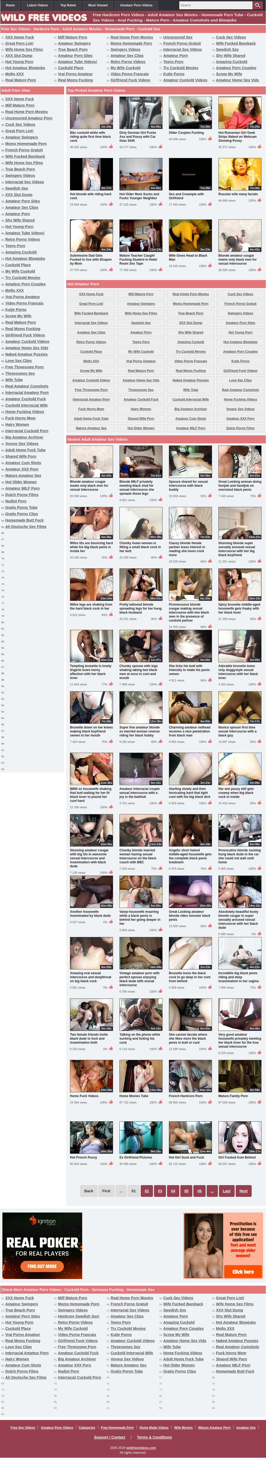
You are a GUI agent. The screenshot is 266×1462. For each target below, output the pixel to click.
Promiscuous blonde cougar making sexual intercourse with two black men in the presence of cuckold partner (189, 612)
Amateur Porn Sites (75, 55)
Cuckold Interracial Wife (26, 405)
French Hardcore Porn (186, 1096)
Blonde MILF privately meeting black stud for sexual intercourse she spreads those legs (136, 487)
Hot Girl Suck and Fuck (186, 1157)
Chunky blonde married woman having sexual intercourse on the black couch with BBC (137, 856)
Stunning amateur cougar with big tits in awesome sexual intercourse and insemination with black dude (89, 858)
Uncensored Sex (178, 37)
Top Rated (68, 5)
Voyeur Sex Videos (22, 443)
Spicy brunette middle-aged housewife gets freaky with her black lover (239, 608)
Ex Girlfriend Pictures (135, 1157)
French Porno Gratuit (182, 43)
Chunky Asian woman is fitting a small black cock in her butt (140, 547)
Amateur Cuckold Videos (185, 80)
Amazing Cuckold (231, 62)
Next (244, 1191)
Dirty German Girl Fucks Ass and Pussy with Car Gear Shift (137, 137)
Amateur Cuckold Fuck (25, 399)
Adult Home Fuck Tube (25, 450)
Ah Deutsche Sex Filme (26, 526)
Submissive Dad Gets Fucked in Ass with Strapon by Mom (91, 259)
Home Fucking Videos (24, 412)
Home (10, 5)
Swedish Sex (227, 49)
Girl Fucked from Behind (237, 1157)
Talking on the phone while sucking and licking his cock (139, 1038)
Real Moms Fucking (75, 80)
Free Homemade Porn (117, 1428)
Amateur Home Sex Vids (237, 80)
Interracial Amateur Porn (27, 392)
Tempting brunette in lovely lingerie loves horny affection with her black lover (90, 672)
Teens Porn (173, 62)
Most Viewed (97, 5)
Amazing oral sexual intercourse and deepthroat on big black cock (90, 977)
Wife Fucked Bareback (236, 43)
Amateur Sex (246, 1428)
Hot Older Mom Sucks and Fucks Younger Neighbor (139, 196)
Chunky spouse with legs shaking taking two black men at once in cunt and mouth (138, 672)
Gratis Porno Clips (21, 514)
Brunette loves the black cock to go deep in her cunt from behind (189, 977)
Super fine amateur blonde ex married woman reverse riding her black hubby (139, 731)
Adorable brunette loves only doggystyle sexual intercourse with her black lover (238, 672)
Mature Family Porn (233, 1096)
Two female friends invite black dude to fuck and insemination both (89, 1038)
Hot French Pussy (83, 1157)
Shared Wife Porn (20, 456)
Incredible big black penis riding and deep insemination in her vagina (238, 977)
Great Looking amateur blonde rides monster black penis (189, 916)
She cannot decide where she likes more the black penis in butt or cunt (188, 1038)
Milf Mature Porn (72, 37)
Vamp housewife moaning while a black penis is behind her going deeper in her (139, 918)
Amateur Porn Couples (236, 68)
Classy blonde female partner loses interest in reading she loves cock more (187, 549)
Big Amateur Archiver (24, 437)
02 (147, 1191)
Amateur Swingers (74, 43)
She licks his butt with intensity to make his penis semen (189, 670)
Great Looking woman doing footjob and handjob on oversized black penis (239, 486)
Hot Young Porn (19, 62)
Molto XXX (14, 74)
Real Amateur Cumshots (26, 386)
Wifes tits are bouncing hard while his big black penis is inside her (91, 547)
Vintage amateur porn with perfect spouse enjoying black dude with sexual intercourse (139, 979)
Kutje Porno (173, 74)
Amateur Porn (175, 55)
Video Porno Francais (130, 74)
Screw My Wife (229, 74)
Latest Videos (37, 5)
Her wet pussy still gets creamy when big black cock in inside (236, 793)
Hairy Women (17, 424)
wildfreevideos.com (141, 1448)
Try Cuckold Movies (180, 68)
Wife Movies (183, 1428)
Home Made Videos (154, 1428)
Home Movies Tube (133, 1096)
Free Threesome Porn (24, 367)
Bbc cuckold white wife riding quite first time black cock (90, 137)
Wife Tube (14, 380)
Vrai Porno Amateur (75, 74)
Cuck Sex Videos (231, 37)
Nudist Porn (15, 501)
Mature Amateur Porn (214, 1428)
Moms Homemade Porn (131, 43)
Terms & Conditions (154, 1437)
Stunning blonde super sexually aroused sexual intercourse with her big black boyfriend (236, 549)
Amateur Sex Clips (127, 55)
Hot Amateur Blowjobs (25, 68)
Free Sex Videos (23, 1428)
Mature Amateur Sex (23, 475)
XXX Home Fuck (19, 37)
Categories (87, 1428)
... (212, 1191)
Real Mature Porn (20, 80)
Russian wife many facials (238, 194)
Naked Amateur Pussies (26, 354)
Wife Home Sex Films (24, 49)
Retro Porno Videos (128, 62)
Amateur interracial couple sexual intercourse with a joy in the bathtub (139, 793)
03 (160, 1191)
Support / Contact (109, 1437)
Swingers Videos (125, 49)
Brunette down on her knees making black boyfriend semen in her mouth (91, 731)
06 (199, 1191)
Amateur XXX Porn (21, 469)
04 (173, 1191)
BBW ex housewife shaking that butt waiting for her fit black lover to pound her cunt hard (90, 795)
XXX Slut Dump (18, 55)
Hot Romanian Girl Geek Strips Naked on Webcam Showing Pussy (237, 137)
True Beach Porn (73, 49)
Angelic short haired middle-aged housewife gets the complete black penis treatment (190, 856)
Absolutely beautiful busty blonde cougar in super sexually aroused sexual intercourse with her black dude (238, 920)
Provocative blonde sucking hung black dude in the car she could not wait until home (239, 856)
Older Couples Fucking (186, 133)
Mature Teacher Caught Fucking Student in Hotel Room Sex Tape (138, 259)
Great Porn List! (19, 43)
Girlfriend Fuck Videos (130, 80)
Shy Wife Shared (230, 55)
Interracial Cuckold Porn (26, 431)
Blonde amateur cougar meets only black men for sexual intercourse (237, 259)
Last (227, 1191)
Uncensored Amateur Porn (28, 118)
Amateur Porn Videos (136, 5)
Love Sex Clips (18, 361)
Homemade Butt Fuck (24, 520)
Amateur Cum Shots (23, 463)
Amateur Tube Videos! (77, 62)
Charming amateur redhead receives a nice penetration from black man (189, 731)
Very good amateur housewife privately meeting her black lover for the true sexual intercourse (239, 1040)
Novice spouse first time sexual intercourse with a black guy (237, 731)
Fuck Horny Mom (20, 418)
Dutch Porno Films (21, 495)
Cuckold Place (71, 68)
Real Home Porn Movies (132, 37)
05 (186, 1191)
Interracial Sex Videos (182, 49)
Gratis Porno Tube (21, 507)
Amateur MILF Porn (22, 488)
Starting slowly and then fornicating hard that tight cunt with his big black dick (189, 793)
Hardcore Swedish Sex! (78, 1316)
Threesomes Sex (20, 373)
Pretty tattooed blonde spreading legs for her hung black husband (140, 608)
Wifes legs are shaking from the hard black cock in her (91, 606)
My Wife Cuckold (125, 68)
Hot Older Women (21, 482)
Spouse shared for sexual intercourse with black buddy (188, 486)
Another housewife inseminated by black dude (90, 914)
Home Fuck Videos (84, 1096)
